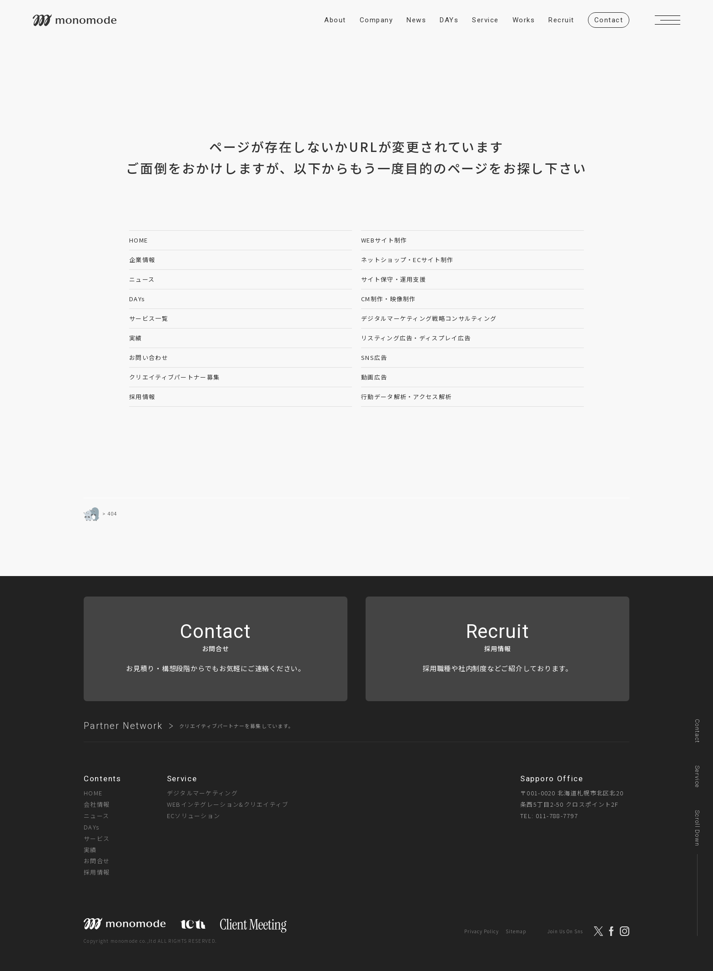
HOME (138, 240)
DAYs (137, 298)
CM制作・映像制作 (388, 298)
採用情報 (142, 396)
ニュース (142, 279)
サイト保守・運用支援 (393, 279)
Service (697, 776)
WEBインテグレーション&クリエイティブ (228, 804)
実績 (135, 338)
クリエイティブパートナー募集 (174, 377)
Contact (697, 731)
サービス (97, 838)
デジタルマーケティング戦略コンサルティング (429, 318)
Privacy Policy (481, 931)
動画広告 (374, 377)
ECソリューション (194, 815)
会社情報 (97, 804)
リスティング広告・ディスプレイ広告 (416, 338)
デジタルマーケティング (202, 793)
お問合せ (97, 860)
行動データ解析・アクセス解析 (406, 396)
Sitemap (516, 931)
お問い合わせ (148, 357)
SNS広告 (374, 357)
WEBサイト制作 (384, 240)
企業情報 (142, 259)
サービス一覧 (148, 318)
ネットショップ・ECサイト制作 (407, 259)
